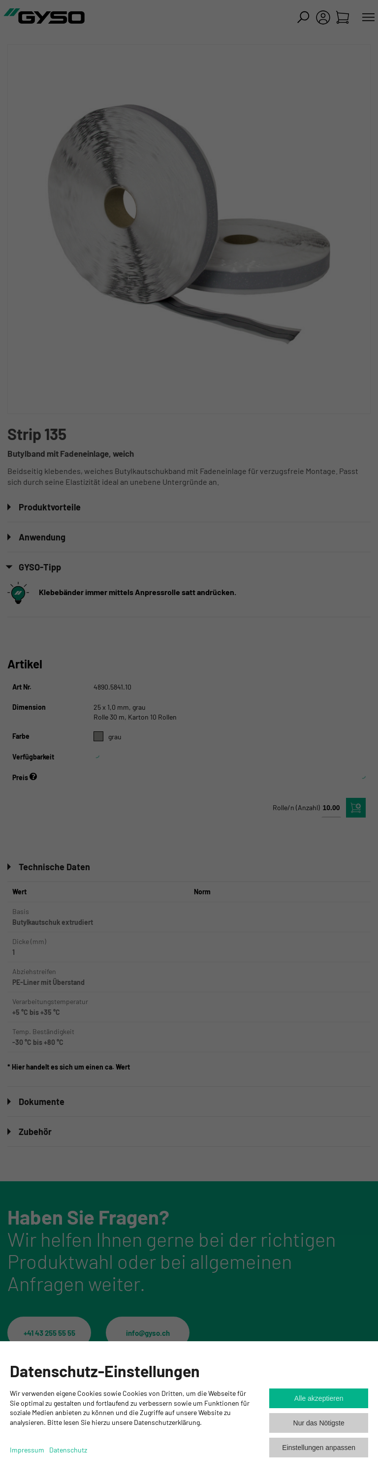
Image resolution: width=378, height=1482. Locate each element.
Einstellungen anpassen (318, 1447)
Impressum (27, 1450)
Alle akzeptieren (319, 1398)
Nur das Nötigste (319, 1423)
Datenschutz (68, 1450)
